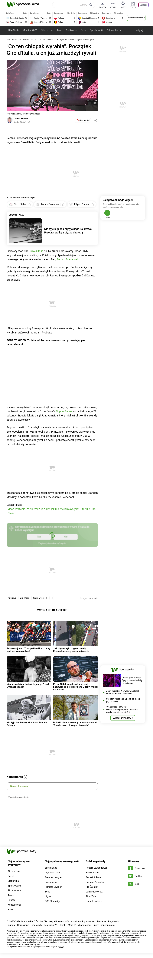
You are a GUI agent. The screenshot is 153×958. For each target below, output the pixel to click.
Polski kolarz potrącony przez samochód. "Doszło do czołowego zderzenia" (75, 724)
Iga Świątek (92, 886)
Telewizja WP (51, 925)
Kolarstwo (17, 40)
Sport (96, 925)
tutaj (62, 947)
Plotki (63, 925)
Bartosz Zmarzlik (95, 882)
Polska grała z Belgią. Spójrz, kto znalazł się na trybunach (132, 680)
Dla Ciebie (13, 30)
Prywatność (61, 921)
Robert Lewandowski (97, 867)
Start (8, 40)
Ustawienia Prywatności (82, 921)
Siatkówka (71, 30)
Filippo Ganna (64, 411)
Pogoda (11, 925)
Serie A (48, 891)
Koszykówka (14, 904)
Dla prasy (48, 921)
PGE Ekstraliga (52, 901)
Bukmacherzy (114, 30)
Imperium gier (107, 925)
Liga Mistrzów (52, 872)
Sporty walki (96, 30)
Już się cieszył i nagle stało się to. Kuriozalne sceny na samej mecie (71, 650)
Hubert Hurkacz (94, 901)
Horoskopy (23, 925)
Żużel (83, 30)
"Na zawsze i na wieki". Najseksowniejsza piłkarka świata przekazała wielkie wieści (121, 709)
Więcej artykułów (122, 717)
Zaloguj (143, 5)
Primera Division (53, 886)
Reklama (101, 921)
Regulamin (113, 921)
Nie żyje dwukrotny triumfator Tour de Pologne (27, 724)
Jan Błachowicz (94, 891)
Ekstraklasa (51, 867)
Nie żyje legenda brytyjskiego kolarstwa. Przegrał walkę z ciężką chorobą (68, 230)
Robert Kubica (93, 877)
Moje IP (72, 925)
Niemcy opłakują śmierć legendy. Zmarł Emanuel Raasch (28, 685)
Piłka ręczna (14, 890)
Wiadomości (84, 925)
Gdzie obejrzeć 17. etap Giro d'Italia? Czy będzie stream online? (28, 650)
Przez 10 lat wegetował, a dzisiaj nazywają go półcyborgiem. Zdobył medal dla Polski (75, 687)
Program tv (36, 925)
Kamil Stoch (92, 872)
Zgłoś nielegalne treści (18, 797)
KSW (10, 909)
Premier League (53, 877)
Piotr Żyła (91, 896)
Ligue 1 (49, 896)
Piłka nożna (47, 30)
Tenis (59, 30)
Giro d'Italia (29, 40)
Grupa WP (26, 921)
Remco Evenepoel (67, 259)
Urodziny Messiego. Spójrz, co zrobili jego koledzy (123, 700)
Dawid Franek (21, 118)
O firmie (37, 921)
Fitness (12, 900)
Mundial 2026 (30, 30)
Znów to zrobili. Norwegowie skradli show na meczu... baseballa (122, 692)
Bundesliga (51, 882)
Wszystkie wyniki (135, 18)
